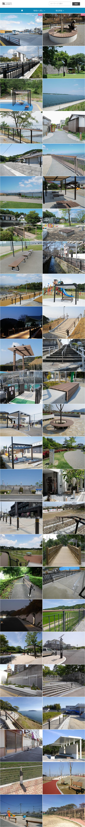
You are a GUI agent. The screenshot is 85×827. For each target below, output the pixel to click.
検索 (76, 4)
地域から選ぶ (39, 11)
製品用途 (60, 11)
